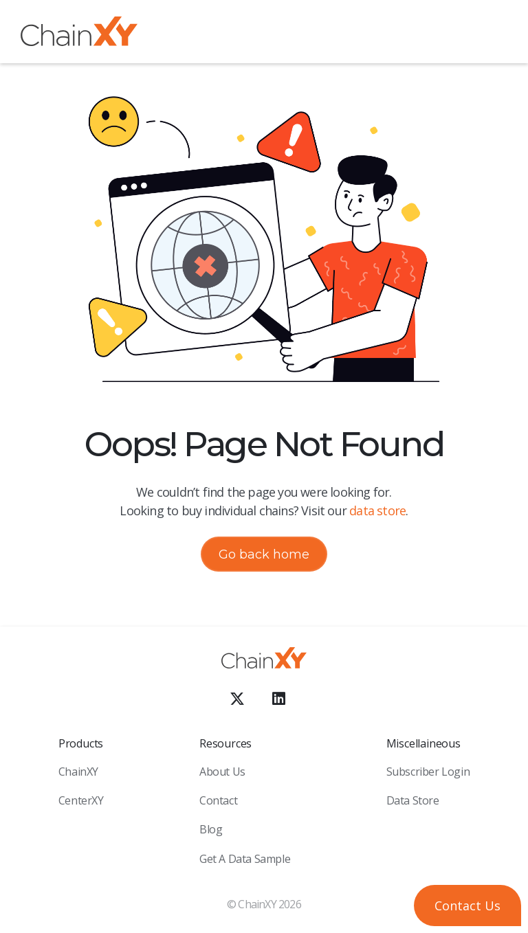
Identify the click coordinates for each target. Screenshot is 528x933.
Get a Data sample (244, 858)
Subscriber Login (428, 771)
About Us (222, 771)
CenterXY (81, 800)
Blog (210, 829)
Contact (218, 800)
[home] (79, 34)
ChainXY (78, 771)
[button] (497, 33)
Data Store (412, 800)
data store (377, 510)
